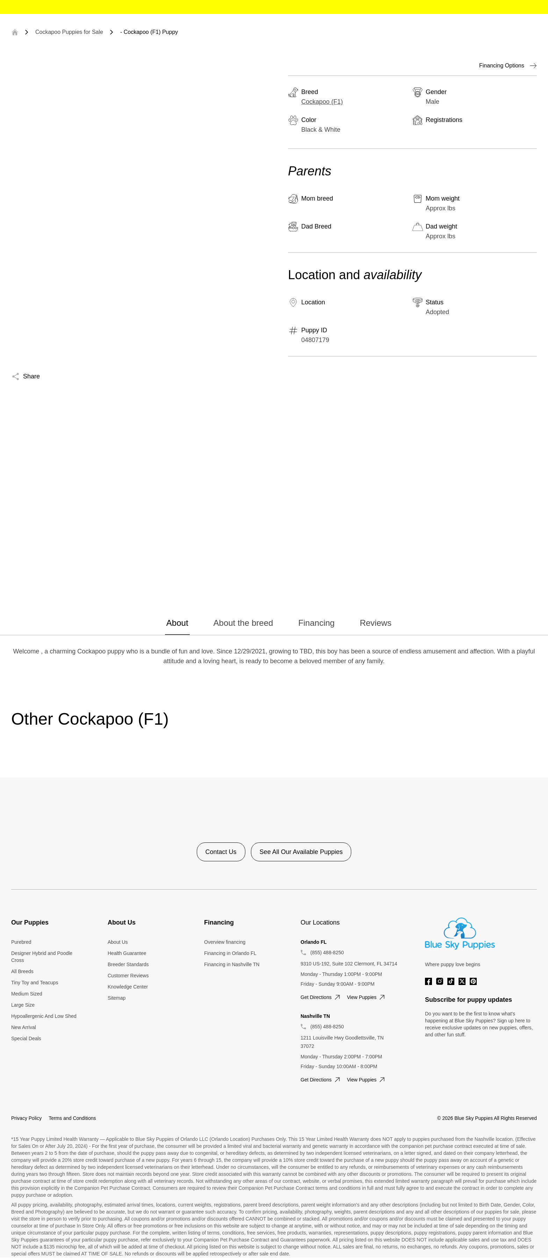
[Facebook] (428, 981)
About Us (118, 942)
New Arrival (23, 1027)
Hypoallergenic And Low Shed (44, 1016)
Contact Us (221, 851)
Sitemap (116, 998)
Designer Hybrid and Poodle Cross (41, 956)
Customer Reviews (128, 975)
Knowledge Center (128, 987)
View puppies (367, 997)
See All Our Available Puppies (301, 851)
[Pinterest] (473, 981)
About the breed (243, 623)
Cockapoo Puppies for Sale (69, 32)
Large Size (23, 1005)
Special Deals (26, 1038)
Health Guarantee (127, 953)
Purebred (21, 942)
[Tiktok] (450, 981)
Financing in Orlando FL (230, 953)
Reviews (375, 623)
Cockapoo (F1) (322, 101)
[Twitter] (462, 981)
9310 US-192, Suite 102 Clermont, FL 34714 (349, 963)
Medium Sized (26, 994)
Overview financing (224, 942)
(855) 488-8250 (327, 952)
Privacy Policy (26, 1118)
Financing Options (508, 65)
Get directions (321, 997)
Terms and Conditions (72, 1118)
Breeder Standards (128, 964)
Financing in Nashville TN (231, 964)
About (177, 623)
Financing (316, 623)
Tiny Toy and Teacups (34, 982)
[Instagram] (439, 981)
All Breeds (22, 971)
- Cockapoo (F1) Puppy (149, 32)
